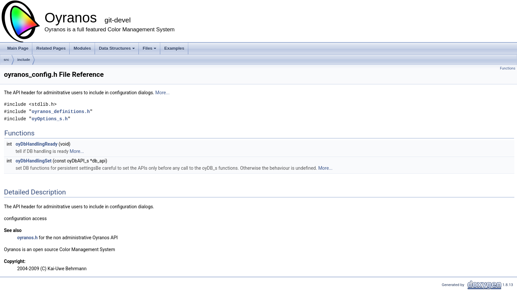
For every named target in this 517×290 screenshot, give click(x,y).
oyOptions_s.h (50, 119)
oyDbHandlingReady (36, 144)
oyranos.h (27, 237)
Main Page (17, 48)
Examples (174, 48)
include (23, 60)
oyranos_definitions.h (61, 111)
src (6, 60)
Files (150, 50)
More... (162, 92)
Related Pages (51, 48)
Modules (82, 48)
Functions (507, 68)
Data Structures (117, 50)
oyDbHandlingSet (33, 160)
